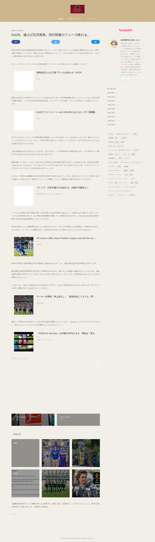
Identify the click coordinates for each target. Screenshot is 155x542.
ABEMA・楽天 (113, 138)
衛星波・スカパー (114, 154)
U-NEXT (124, 138)
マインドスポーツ (131, 187)
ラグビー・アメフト (115, 175)
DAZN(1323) (15, 358)
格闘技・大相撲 (129, 170)
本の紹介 (132, 195)
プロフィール (92, 19)
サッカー (111, 166)
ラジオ (127, 158)
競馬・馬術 (134, 183)
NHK (120, 158)
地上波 (136, 150)
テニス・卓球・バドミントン (117, 183)
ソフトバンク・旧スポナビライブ (119, 150)
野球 (119, 166)
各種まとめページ (75, 19)
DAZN (135, 134)
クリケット (122, 195)
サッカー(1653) (23, 358)
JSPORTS (111, 158)
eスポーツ (111, 195)
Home (60, 19)
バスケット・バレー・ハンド (117, 179)
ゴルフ (133, 179)
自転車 (126, 166)
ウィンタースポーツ (115, 187)
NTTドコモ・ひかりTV (115, 146)
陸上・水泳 (128, 175)
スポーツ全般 (112, 162)
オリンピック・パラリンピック (131, 162)
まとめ (110, 134)
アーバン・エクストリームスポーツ (120, 191)
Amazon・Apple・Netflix (116, 142)
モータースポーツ (114, 170)
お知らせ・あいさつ (122, 134)
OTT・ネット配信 (129, 154)
